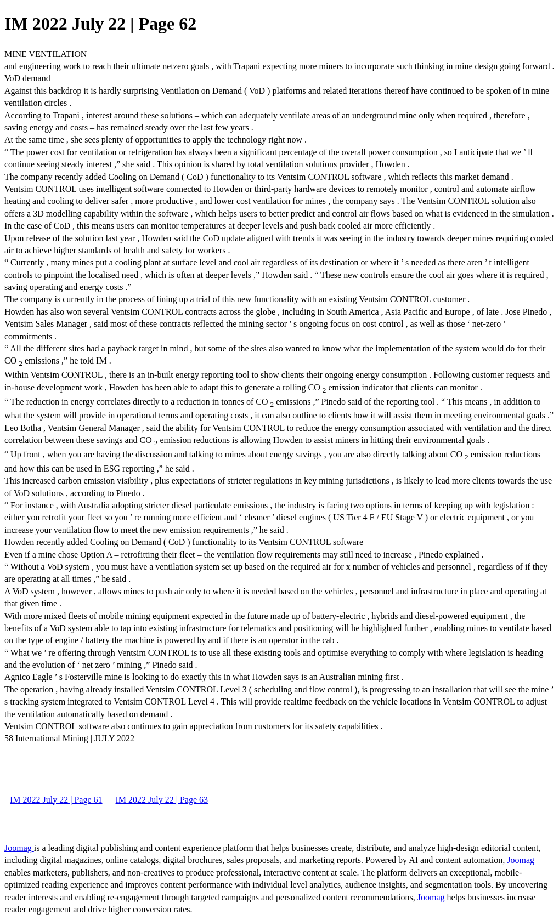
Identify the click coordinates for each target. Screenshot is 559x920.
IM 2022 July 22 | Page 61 (56, 799)
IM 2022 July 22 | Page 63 (162, 799)
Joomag (19, 848)
